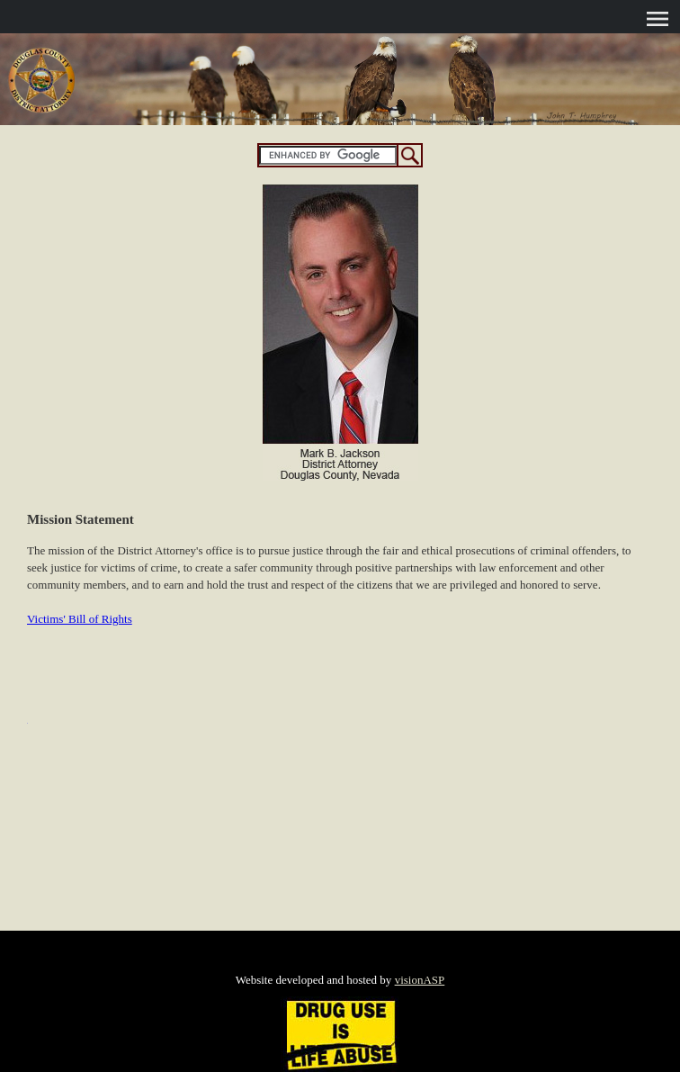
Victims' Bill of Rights (79, 619)
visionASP (420, 979)
